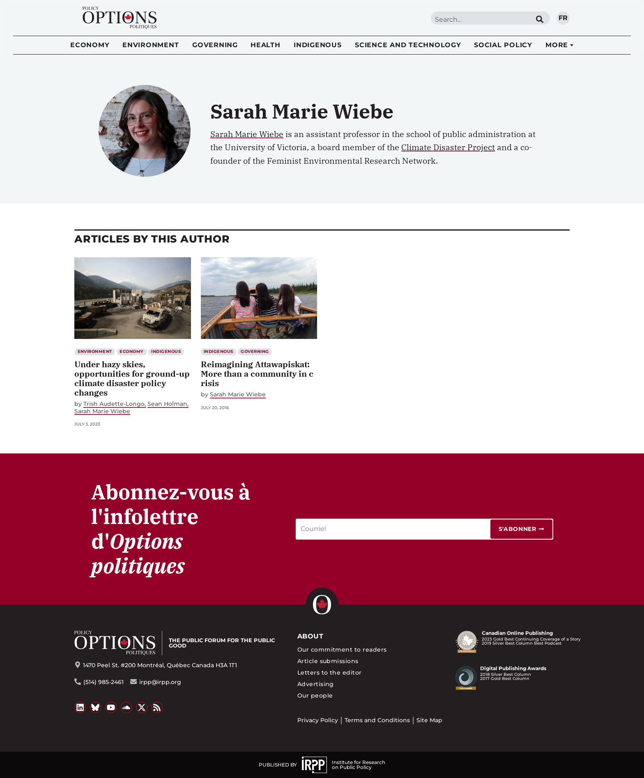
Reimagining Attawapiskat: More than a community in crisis (257, 374)
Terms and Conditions (377, 720)
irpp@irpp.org (160, 682)
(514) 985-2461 (103, 682)
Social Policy (503, 45)
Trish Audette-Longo (114, 403)
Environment (150, 45)
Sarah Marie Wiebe (246, 134)
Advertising (315, 684)
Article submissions (328, 661)
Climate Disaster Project (448, 147)
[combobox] (480, 19)
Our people (315, 695)
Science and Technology (408, 45)
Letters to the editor (329, 672)
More (556, 45)
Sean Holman (167, 403)
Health (266, 45)
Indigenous (318, 45)
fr (563, 18)
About (310, 636)
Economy (89, 45)
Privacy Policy (317, 720)
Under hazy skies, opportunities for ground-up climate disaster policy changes (132, 378)
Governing (215, 45)
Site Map (429, 720)
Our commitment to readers (342, 649)
